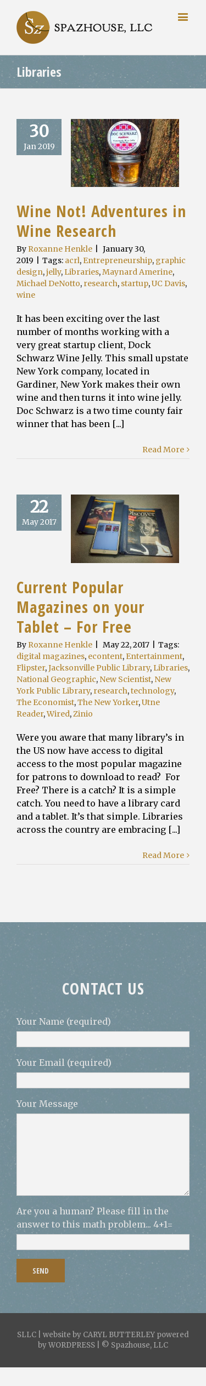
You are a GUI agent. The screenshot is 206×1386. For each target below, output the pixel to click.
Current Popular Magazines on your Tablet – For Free (80, 606)
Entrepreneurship (117, 260)
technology (152, 691)
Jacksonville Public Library (99, 668)
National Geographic (56, 679)
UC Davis (168, 283)
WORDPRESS (71, 1345)
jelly (53, 272)
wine (25, 295)
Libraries (81, 272)
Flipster (30, 668)
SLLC (26, 1334)
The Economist (45, 702)
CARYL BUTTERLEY (119, 1334)
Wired (58, 714)
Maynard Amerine (137, 272)
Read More (163, 450)
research (100, 283)
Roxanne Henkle (60, 249)
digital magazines (50, 656)
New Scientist (125, 679)
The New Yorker (107, 702)
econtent (105, 656)
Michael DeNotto (48, 283)
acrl (72, 260)
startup (134, 283)
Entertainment (154, 656)
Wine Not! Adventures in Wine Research (101, 220)
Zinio (83, 714)
